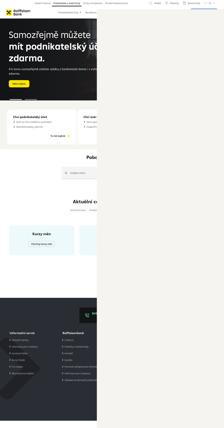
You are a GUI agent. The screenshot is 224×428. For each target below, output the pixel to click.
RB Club (174, 367)
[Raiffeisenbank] (18, 12)
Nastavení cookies (179, 360)
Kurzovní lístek (19, 360)
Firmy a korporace (92, 3)
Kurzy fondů (18, 367)
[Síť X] (112, 401)
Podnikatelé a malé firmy (66, 3)
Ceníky (120, 347)
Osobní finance (43, 3)
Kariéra (68, 367)
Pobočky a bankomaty (77, 353)
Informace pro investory (25, 353)
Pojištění (139, 12)
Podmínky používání (181, 353)
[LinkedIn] (106, 401)
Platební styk (124, 374)
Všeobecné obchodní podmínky (81, 387)
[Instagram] (124, 401)
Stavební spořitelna (180, 380)
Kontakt (69, 360)
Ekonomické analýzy (181, 374)
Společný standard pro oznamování (136, 380)
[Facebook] (100, 401)
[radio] (135, 180)
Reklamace (123, 360)
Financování (121, 12)
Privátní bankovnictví (116, 3)
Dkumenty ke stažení (23, 380)
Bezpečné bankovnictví (129, 367)
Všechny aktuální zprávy (182, 288)
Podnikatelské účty (74, 12)
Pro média (17, 374)
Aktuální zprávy (20, 347)
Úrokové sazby (125, 353)
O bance (69, 347)
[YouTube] (118, 401)
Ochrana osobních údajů (183, 347)
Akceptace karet (100, 12)
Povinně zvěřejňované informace (82, 374)
